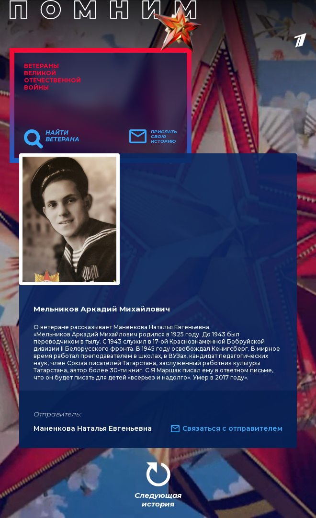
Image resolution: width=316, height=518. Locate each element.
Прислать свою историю (164, 136)
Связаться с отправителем (232, 428)
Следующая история (158, 499)
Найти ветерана (62, 136)
